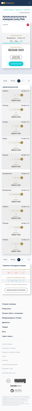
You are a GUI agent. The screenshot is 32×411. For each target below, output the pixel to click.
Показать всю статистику (16, 290)
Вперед (13, 81)
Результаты (18, 9)
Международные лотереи (11, 318)
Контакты (5, 360)
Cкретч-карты (7, 336)
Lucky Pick (27, 9)
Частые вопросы (7, 344)
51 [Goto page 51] (28, 259)
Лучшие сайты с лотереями (12, 313)
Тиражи (5, 327)
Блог (4, 332)
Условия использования (9, 364)
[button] (29, 3)
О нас (4, 356)
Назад (5, 81)
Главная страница (8, 9)
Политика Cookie (7, 368)
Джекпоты (6, 322)
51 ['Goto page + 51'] (28, 81)
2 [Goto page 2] (22, 81)
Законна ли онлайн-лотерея (11, 352)
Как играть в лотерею (9, 348)
